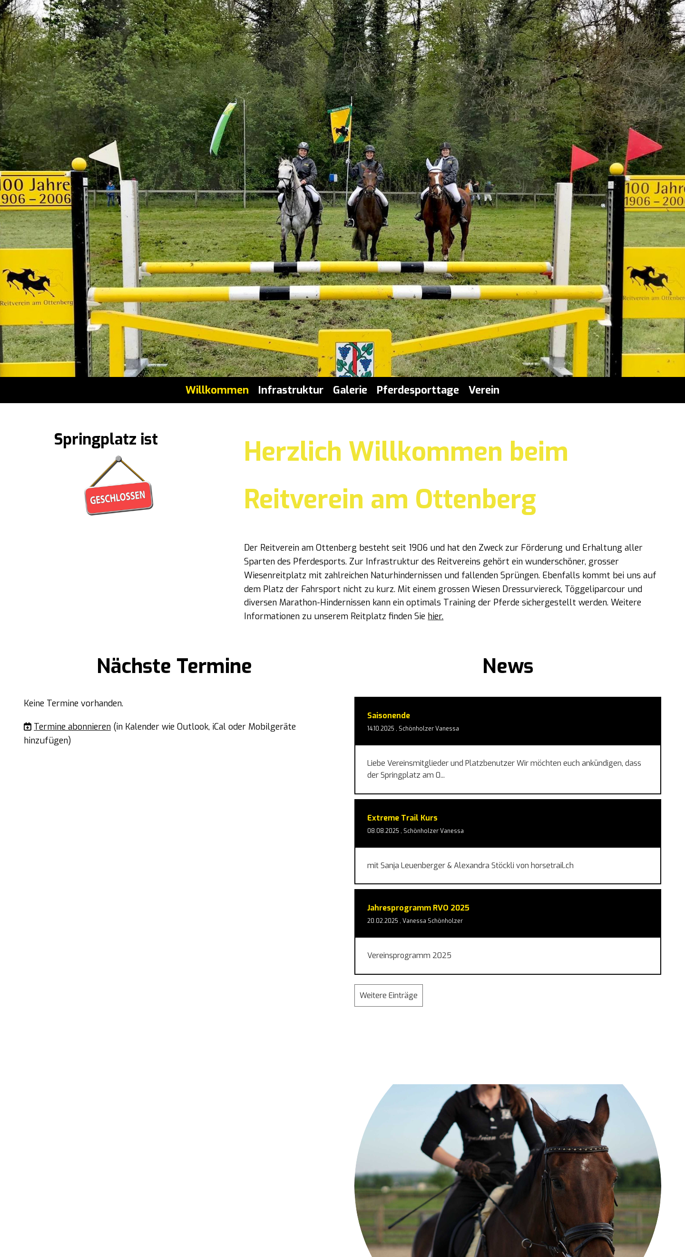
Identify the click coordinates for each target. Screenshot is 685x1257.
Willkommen (217, 390)
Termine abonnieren (72, 726)
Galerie (350, 390)
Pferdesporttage (418, 390)
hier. (435, 616)
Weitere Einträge (389, 995)
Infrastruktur (290, 390)
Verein (484, 390)
